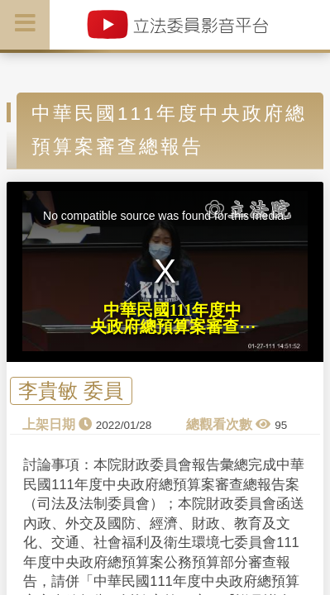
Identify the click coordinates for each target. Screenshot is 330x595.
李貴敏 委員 (70, 391)
